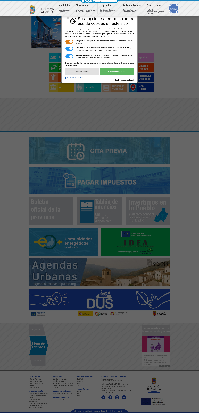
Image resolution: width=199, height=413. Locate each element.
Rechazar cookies (82, 72)
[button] (64, 8)
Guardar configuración (117, 72)
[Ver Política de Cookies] (74, 78)
